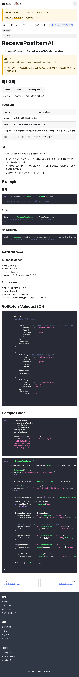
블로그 (5, 635)
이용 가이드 (6, 605)
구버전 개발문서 (9, 613)
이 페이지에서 (8, 35)
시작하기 (5, 602)
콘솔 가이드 (6, 609)
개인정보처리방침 (9, 656)
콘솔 (4, 631)
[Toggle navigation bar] (4, 3)
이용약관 (6, 653)
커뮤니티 (6, 639)
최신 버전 (17, 17)
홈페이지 (6, 627)
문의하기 (6, 660)
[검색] (75, 3)
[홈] (4, 25)
